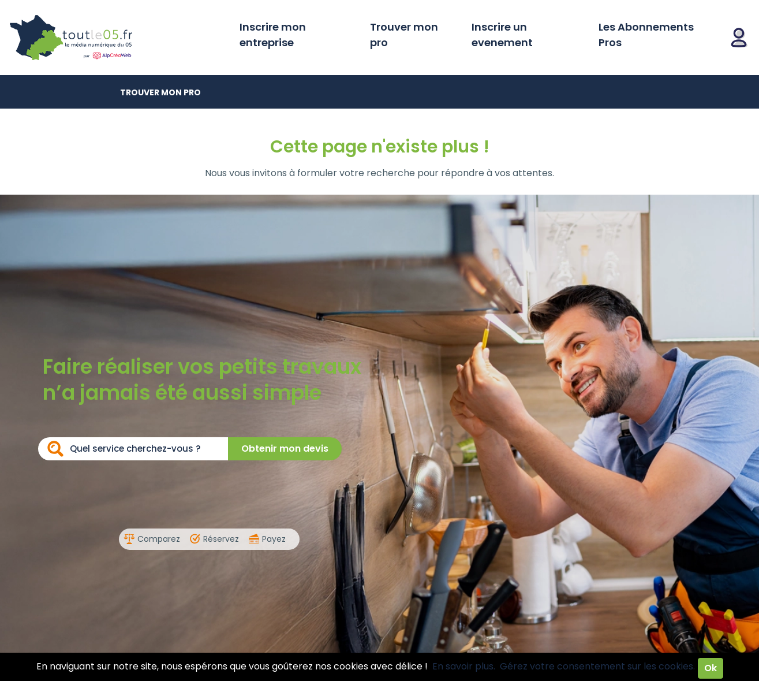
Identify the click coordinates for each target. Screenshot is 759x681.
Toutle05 (115, 37)
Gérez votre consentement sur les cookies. (597, 666)
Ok (710, 668)
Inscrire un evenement (502, 35)
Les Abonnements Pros (646, 35)
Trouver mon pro (404, 35)
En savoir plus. (463, 666)
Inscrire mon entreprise (273, 35)
